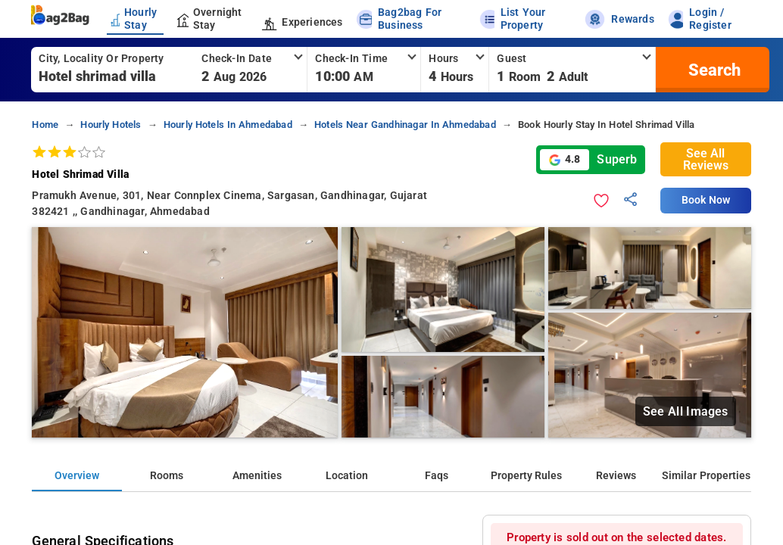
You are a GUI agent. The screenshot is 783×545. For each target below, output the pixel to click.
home (45, 124)
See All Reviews (705, 159)
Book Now (706, 200)
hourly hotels (110, 124)
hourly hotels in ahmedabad (228, 124)
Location (347, 475)
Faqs (436, 475)
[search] (712, 69)
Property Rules (527, 475)
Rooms (166, 475)
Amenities (257, 475)
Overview (77, 475)
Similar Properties (706, 475)
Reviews (616, 475)
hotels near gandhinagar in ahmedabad (405, 124)
